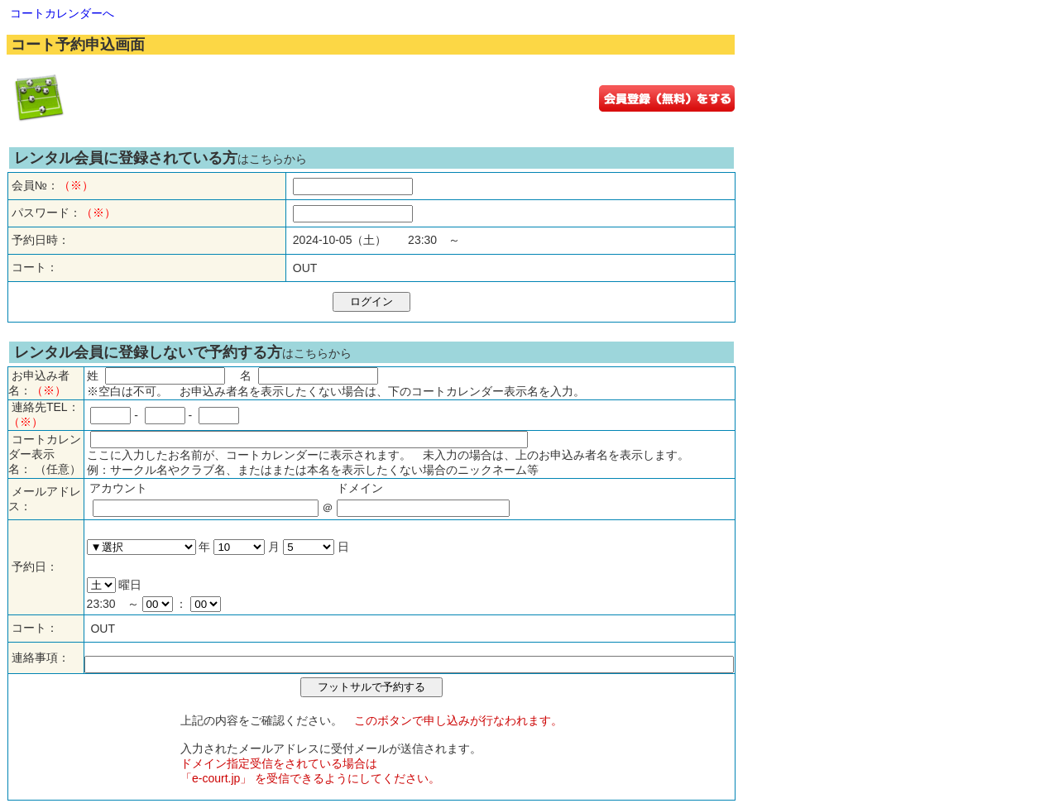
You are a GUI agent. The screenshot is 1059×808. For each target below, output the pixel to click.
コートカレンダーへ (62, 13)
